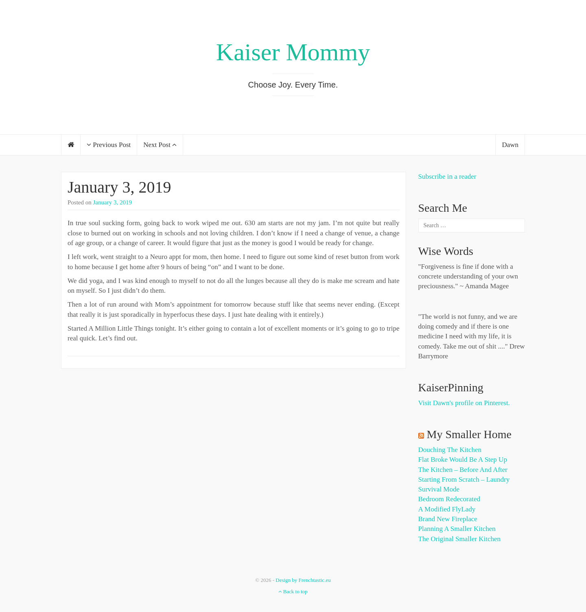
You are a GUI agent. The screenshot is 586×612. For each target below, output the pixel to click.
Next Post (160, 145)
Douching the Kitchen (449, 450)
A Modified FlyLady (447, 509)
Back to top (292, 591)
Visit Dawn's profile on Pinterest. (464, 403)
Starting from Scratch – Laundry (464, 479)
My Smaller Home (469, 434)
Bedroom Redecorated (449, 499)
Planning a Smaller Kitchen (457, 529)
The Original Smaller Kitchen (459, 539)
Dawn (510, 145)
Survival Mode (439, 489)
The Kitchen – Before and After (463, 470)
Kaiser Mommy (293, 52)
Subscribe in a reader (447, 176)
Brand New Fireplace (447, 519)
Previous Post (109, 145)
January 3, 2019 (119, 187)
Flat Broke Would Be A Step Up (462, 459)
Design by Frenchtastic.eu (303, 580)
